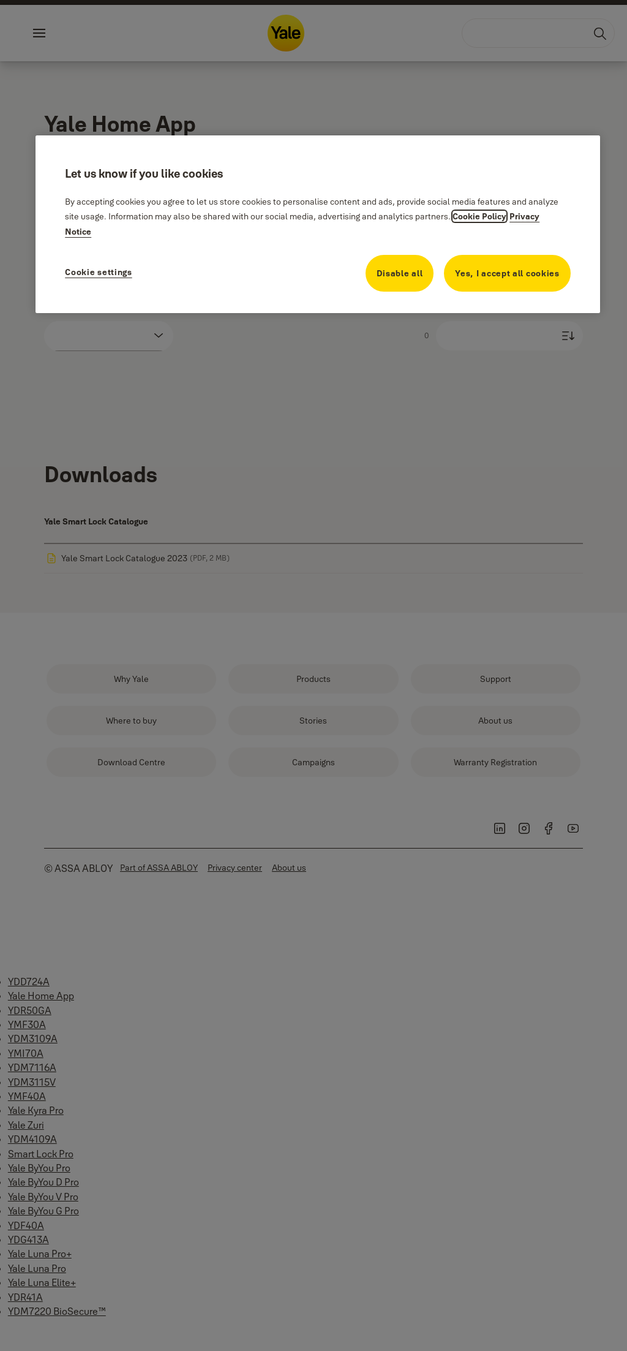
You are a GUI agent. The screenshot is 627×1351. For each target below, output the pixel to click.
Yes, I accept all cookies (507, 273)
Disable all (400, 273)
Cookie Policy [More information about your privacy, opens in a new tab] (479, 216)
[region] (318, 224)
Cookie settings (98, 272)
